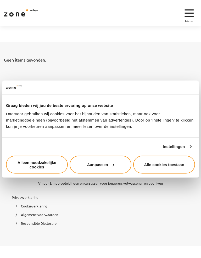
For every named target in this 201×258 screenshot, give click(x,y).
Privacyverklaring (25, 197)
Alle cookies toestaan (164, 164)
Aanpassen (100, 164)
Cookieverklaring (34, 206)
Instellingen (174, 146)
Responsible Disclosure (39, 223)
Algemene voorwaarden (39, 214)
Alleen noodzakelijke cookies (37, 164)
